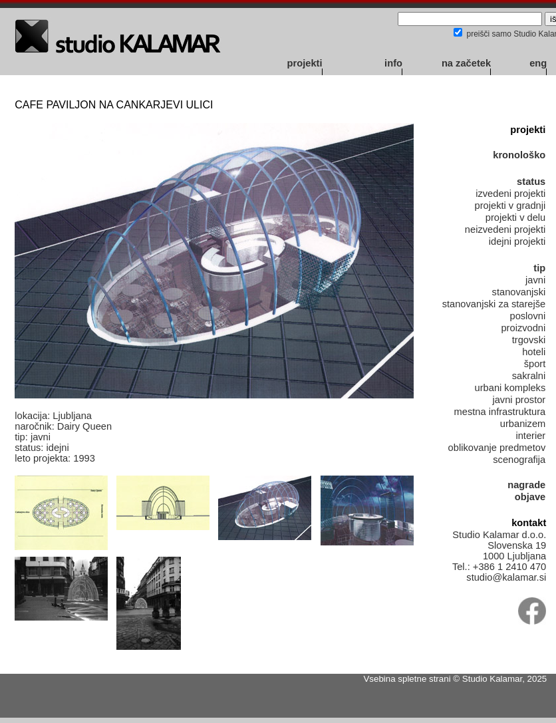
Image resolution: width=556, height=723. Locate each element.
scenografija (519, 459)
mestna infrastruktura (500, 411)
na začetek (466, 63)
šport (535, 364)
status (531, 181)
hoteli (533, 352)
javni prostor (518, 399)
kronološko (519, 155)
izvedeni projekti (510, 193)
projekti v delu (515, 217)
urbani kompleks (510, 387)
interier (530, 435)
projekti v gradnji (510, 205)
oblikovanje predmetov (497, 447)
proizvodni (523, 328)
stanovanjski (519, 292)
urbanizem (522, 423)
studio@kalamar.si (506, 577)
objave (530, 497)
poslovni (527, 316)
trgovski (529, 340)
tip (539, 268)
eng (538, 63)
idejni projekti (517, 241)
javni (535, 280)
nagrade (526, 485)
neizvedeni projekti (505, 229)
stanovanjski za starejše (494, 304)
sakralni (529, 375)
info (393, 63)
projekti (305, 63)
